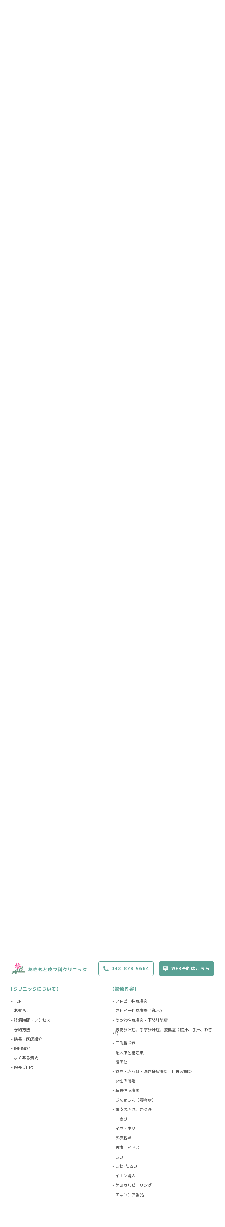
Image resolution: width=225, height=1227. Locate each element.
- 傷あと (119, 1062)
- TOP (16, 1001)
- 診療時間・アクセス (30, 1020)
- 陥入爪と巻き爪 (128, 1053)
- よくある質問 (24, 1058)
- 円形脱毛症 (123, 1043)
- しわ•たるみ (124, 1166)
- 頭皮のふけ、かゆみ (132, 1110)
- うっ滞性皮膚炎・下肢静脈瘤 (140, 1020)
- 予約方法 (20, 1030)
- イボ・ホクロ (125, 1129)
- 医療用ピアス (125, 1148)
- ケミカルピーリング (132, 1185)
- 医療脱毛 (121, 1138)
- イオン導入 (123, 1176)
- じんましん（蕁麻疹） (134, 1100)
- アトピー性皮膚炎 (130, 1001)
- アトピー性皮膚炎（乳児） (138, 1011)
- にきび (119, 1119)
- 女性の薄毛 (123, 1081)
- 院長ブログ (22, 1068)
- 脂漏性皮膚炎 (125, 1091)
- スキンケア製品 (128, 1195)
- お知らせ (20, 1011)
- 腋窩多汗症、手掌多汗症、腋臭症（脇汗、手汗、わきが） (162, 1032)
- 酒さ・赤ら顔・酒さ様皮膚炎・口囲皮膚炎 (152, 1072)
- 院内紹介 (20, 1049)
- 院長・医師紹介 (26, 1039)
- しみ (117, 1157)
